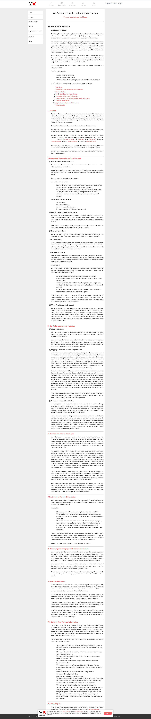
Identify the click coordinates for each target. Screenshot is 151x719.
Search (94, 4)
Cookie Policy (79, 711)
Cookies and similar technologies (67, 94)
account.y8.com (68, 139)
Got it (108, 713)
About (30, 12)
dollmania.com (72, 141)
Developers (37, 716)
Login (120, 3)
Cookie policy (33, 22)
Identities (51, 4)
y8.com (81, 139)
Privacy (31, 17)
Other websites (60, 92)
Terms (31, 26)
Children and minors (62, 100)
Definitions (59, 87)
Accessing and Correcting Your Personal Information (73, 98)
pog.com (92, 139)
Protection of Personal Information (67, 96)
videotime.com (91, 141)
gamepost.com (56, 141)
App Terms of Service (35, 31)
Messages (72, 4)
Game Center (61, 4)
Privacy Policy (66, 711)
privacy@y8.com (94, 709)
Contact (31, 37)
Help (30, 41)
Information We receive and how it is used (69, 89)
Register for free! (111, 3)
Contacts (83, 4)
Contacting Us (60, 105)
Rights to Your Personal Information (67, 103)
